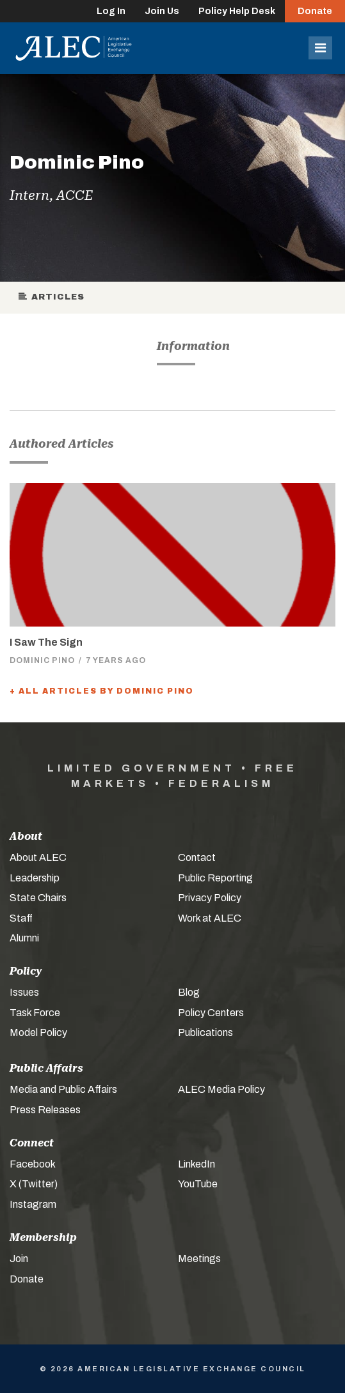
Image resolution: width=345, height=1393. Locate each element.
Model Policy (38, 1032)
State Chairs (38, 897)
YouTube (198, 1183)
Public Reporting (215, 877)
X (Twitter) (34, 1183)
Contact (197, 857)
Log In (111, 11)
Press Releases (45, 1109)
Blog (189, 992)
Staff (21, 918)
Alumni (24, 937)
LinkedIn (196, 1164)
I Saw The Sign (46, 642)
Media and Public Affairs (63, 1089)
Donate (315, 11)
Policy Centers (211, 1012)
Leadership (35, 877)
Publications (205, 1032)
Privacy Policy (209, 897)
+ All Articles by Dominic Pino (102, 691)
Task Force (35, 1012)
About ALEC (38, 857)
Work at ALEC (209, 918)
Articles (52, 297)
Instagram (33, 1204)
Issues (24, 992)
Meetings (199, 1258)
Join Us (162, 11)
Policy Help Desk (236, 11)
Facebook (33, 1164)
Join (19, 1258)
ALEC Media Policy (221, 1089)
